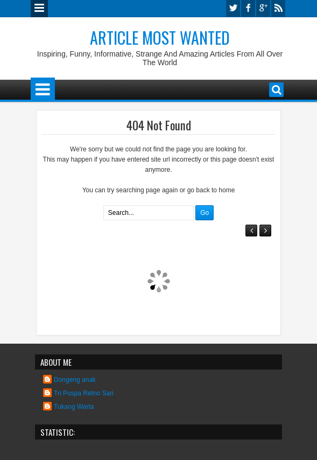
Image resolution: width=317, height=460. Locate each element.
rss (278, 8)
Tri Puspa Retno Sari (84, 393)
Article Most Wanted (160, 37)
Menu (39, 8)
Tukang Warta (74, 406)
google (263, 8)
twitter (233, 8)
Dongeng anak (75, 380)
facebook (248, 8)
